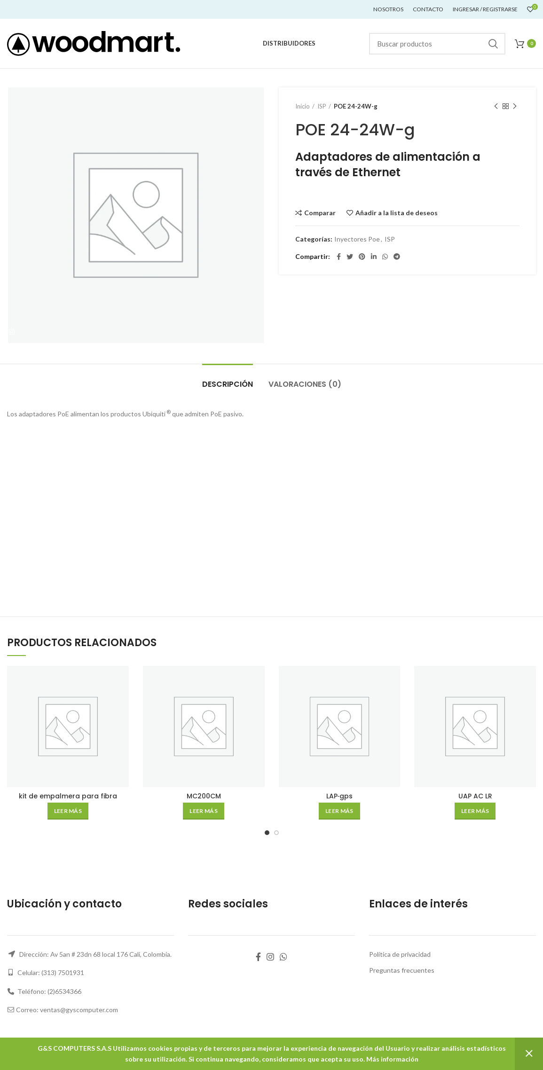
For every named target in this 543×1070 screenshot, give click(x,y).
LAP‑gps (339, 796)
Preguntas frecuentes (401, 970)
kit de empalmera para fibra (68, 796)
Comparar (320, 213)
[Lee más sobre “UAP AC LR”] (475, 811)
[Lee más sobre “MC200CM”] (203, 811)
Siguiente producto (515, 106)
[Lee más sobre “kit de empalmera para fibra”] (67, 811)
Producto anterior (496, 106)
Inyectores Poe (357, 239)
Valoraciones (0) (304, 384)
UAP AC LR (475, 796)
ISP (321, 106)
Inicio (302, 106)
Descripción (227, 384)
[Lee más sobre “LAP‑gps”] (339, 811)
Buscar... (492, 44)
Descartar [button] (529, 1054)
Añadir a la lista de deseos (396, 213)
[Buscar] (437, 44)
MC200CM (204, 796)
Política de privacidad (400, 954)
